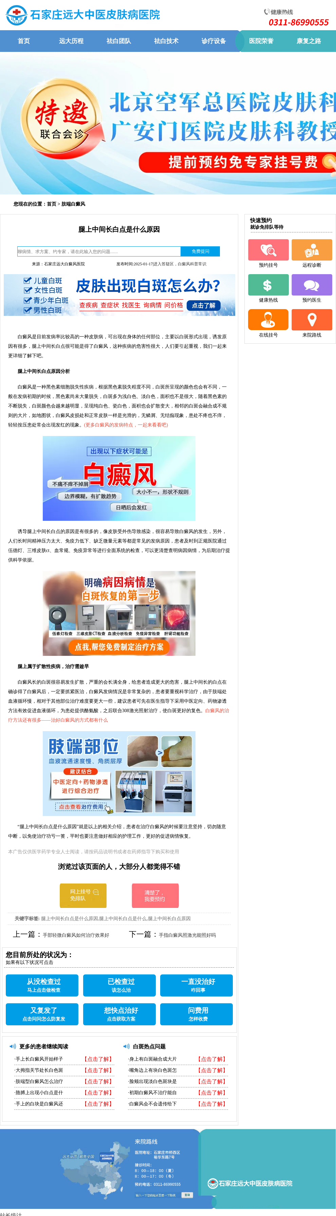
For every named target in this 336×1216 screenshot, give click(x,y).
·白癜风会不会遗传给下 (152, 1103)
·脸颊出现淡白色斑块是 (152, 1081)
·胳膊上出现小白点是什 (38, 1092)
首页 (51, 204)
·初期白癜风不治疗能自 (152, 1092)
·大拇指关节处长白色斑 (38, 1070)
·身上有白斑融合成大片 (152, 1059)
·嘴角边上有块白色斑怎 (152, 1070)
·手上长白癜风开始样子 (38, 1059)
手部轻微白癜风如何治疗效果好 (76, 935)
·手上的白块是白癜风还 (38, 1103)
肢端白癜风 (73, 204)
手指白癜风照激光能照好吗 (187, 935)
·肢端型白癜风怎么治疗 (38, 1081)
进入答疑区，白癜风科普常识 (179, 264)
